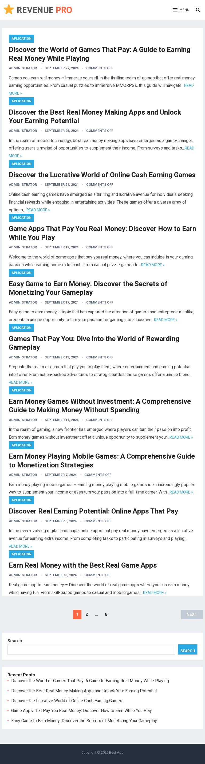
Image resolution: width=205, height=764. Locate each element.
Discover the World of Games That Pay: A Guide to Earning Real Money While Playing (90, 680)
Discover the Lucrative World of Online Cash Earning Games (102, 175)
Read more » (38, 210)
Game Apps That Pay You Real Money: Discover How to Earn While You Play (81, 710)
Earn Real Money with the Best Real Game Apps (83, 565)
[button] (181, 10)
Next (192, 614)
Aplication (21, 39)
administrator (23, 68)
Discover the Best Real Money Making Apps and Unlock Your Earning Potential (84, 690)
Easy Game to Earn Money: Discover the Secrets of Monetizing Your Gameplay (84, 720)
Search (14, 640)
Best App (116, 752)
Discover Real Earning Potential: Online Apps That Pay (93, 511)
